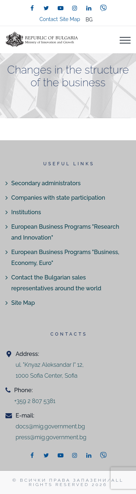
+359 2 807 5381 (34, 401)
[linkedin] (89, 8)
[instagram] (75, 8)
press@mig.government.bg (51, 437)
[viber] (103, 8)
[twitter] (46, 8)
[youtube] (60, 8)
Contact (49, 19)
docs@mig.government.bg (50, 426)
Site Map (69, 19)
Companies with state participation (58, 197)
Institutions (26, 212)
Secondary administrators (46, 183)
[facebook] (32, 8)
